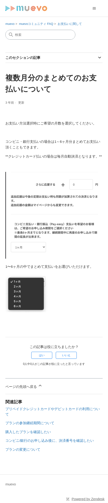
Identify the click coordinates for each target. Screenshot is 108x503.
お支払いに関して (70, 24)
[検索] (40, 34)
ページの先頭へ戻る (23, 386)
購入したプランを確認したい (28, 432)
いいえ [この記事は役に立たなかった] (66, 355)
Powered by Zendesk (88, 499)
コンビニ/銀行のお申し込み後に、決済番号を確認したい (49, 440)
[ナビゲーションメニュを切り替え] (94, 8)
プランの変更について (22, 449)
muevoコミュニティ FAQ (36, 24)
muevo (9, 24)
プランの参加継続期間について (29, 423)
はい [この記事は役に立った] (42, 355)
